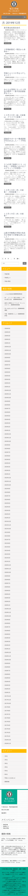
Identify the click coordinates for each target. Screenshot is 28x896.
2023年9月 (7, 445)
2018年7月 (7, 670)
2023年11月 (8, 437)
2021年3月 (7, 554)
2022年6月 (7, 499)
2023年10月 (8, 441)
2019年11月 (8, 612)
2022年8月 (7, 492)
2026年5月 (7, 328)
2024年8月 (7, 405)
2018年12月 (8, 652)
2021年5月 (7, 547)
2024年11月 (8, 394)
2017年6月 (7, 718)
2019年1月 (7, 648)
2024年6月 (7, 412)
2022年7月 (7, 496)
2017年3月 (7, 729)
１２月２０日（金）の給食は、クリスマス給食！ (14, 116)
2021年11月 (8, 525)
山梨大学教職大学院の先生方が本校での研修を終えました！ (15, 235)
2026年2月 (7, 339)
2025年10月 (8, 354)
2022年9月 (7, 488)
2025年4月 (7, 375)
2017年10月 (8, 703)
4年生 (6, 767)
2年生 (6, 759)
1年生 (6, 756)
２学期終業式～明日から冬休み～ (15, 50)
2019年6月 (7, 630)
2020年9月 (7, 576)
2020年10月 (8, 572)
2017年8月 (7, 710)
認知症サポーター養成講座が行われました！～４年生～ (15, 141)
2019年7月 (7, 627)
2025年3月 (7, 379)
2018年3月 (7, 685)
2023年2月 (7, 470)
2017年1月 (7, 736)
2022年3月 (7, 510)
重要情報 (7, 781)
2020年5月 (7, 590)
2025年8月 (7, 361)
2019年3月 (7, 641)
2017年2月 (7, 732)
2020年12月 (8, 565)
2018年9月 (7, 663)
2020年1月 (7, 605)
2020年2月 (7, 601)
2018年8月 (7, 667)
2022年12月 (8, 477)
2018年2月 (7, 688)
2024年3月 (7, 423)
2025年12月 (8, 346)
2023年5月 (7, 459)
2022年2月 (7, 514)
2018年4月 (7, 681)
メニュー (4, 17)
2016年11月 (8, 743)
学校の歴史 (8, 281)
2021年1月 (7, 561)
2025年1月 (7, 386)
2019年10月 (8, 616)
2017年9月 (7, 707)
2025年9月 (7, 357)
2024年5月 (7, 415)
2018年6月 (7, 674)
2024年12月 (8, 390)
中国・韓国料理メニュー (11, 314)
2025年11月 (8, 350)
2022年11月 (8, 481)
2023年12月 (8, 434)
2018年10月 (8, 659)
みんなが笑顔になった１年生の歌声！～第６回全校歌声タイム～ (15, 91)
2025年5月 (7, 372)
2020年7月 (7, 583)
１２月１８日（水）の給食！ (14, 215)
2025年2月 (7, 383)
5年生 (6, 770)
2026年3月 (7, 335)
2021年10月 (8, 528)
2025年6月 (7, 368)
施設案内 (3, 813)
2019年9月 (7, 619)
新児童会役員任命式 (12, 28)
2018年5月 (7, 678)
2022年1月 (7, 517)
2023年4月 (7, 463)
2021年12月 (8, 521)
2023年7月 (7, 452)
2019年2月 (7, 645)
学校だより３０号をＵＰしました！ (15, 74)
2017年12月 (8, 696)
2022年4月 (7, 506)
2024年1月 (7, 430)
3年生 (6, 763)
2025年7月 (7, 365)
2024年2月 (7, 426)
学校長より (8, 277)
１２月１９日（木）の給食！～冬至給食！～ (14, 191)
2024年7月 (7, 408)
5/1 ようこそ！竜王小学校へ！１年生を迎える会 (14, 298)
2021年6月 (7, 543)
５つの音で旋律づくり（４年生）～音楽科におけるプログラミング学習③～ (15, 166)
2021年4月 (7, 550)
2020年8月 (7, 579)
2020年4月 (7, 594)
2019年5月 (7, 634)
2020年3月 (7, 597)
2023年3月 (7, 466)
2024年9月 (7, 401)
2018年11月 (8, 656)
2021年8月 (7, 536)
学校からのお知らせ (21, 30)
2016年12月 (8, 739)
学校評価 (7, 274)
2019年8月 (7, 623)
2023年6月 (7, 456)
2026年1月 (7, 343)
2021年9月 (7, 532)
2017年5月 (7, 721)
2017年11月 (8, 699)
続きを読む (7, 43)
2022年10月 (8, 485)
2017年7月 (7, 714)
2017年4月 (7, 725)
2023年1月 (7, 474)
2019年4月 (7, 638)
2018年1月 (7, 692)
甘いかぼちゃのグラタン (11, 308)
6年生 (6, 774)
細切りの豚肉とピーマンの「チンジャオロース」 (15, 303)
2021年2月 (7, 557)
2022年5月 (7, 503)
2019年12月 (8, 608)
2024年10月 (8, 397)
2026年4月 (7, 332)
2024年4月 (7, 419)
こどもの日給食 (9, 294)
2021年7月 (7, 539)
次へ (18, 258)
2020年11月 (8, 568)
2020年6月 (7, 587)
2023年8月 (7, 448)
